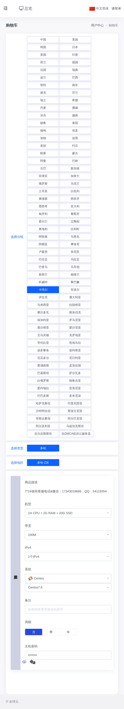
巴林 (75, 161)
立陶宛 (75, 221)
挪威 (75, 108)
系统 (28, 569)
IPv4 (28, 547)
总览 (25, 8)
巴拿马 (43, 267)
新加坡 (75, 168)
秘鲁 (43, 123)
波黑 (75, 138)
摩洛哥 (75, 244)
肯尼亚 (75, 252)
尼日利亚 (75, 358)
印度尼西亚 (75, 403)
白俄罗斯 (43, 380)
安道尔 (75, 289)
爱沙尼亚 (75, 327)
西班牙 (75, 198)
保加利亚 (43, 320)
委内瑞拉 (43, 388)
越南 (75, 115)
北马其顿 (43, 335)
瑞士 (43, 100)
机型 (28, 504)
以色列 (75, 191)
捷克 (43, 92)
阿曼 (43, 161)
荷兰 (43, 62)
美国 (75, 39)
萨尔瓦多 (75, 373)
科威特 (43, 282)
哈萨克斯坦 (43, 403)
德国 (75, 62)
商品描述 (31, 482)
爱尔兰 (43, 221)
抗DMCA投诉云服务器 (76, 433)
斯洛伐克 (75, 312)
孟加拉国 (75, 365)
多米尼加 (75, 396)
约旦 (75, 145)
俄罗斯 (43, 183)
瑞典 (75, 70)
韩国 (43, 47)
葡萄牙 (75, 214)
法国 (43, 70)
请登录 (116, 8)
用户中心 (97, 25)
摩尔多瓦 (43, 312)
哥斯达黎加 (43, 418)
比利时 (75, 229)
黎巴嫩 (75, 282)
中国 (43, 39)
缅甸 (43, 130)
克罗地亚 (75, 335)
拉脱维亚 (75, 305)
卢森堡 (43, 252)
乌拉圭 (75, 259)
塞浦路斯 (43, 365)
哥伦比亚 (43, 342)
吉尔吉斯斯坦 (43, 433)
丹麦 (43, 108)
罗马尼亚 (75, 320)
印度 (75, 54)
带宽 (28, 526)
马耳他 (75, 267)
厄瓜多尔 (43, 358)
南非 (75, 85)
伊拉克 (43, 297)
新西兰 (43, 274)
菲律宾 (43, 176)
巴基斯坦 (43, 373)
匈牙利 (43, 214)
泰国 (75, 123)
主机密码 (31, 646)
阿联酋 (43, 236)
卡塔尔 (43, 289)
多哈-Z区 (43, 462)
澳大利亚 (75, 297)
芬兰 (75, 92)
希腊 (75, 100)
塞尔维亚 (43, 327)
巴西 (75, 77)
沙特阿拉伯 (43, 411)
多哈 (43, 448)
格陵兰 (75, 274)
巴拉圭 (43, 259)
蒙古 (75, 153)
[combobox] (68, 513)
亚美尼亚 (75, 388)
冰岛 (43, 115)
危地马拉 (75, 342)
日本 (75, 47)
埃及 (75, 130)
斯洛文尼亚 (75, 411)
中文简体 (99, 8)
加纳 (43, 138)
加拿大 (75, 176)
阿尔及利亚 (43, 426)
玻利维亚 (75, 350)
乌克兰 (75, 183)
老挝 (43, 145)
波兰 (43, 77)
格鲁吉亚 (75, 380)
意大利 (75, 206)
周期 (28, 622)
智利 (43, 85)
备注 (28, 600)
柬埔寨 (43, 198)
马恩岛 (75, 236)
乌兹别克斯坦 (75, 426)
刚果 (43, 153)
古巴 (43, 168)
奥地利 (43, 229)
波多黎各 (43, 350)
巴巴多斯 (43, 396)
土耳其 (43, 191)
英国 (43, 54)
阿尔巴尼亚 (75, 418)
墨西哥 (43, 206)
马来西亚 (43, 305)
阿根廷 (43, 244)
